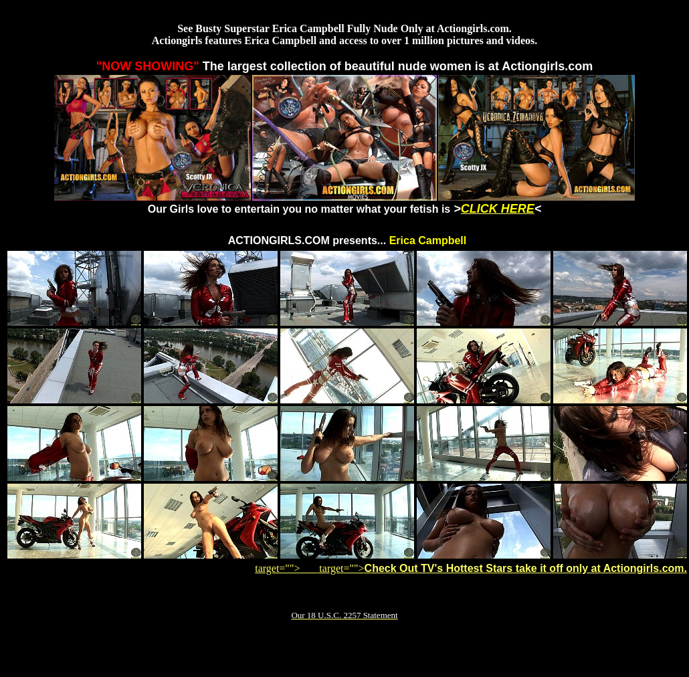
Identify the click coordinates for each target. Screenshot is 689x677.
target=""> (285, 568)
